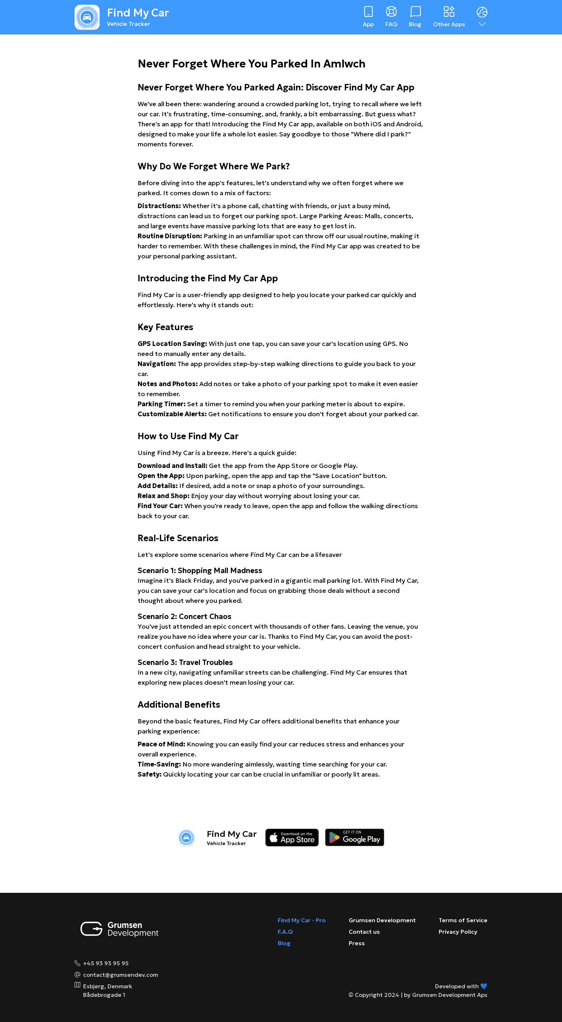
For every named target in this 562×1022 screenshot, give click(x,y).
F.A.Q (285, 931)
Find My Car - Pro (302, 920)
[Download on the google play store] (355, 838)
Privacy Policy (458, 931)
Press (357, 943)
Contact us (364, 931)
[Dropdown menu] (482, 17)
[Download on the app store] (292, 838)
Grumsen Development (382, 920)
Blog (284, 943)
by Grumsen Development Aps (445, 994)
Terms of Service (463, 920)
